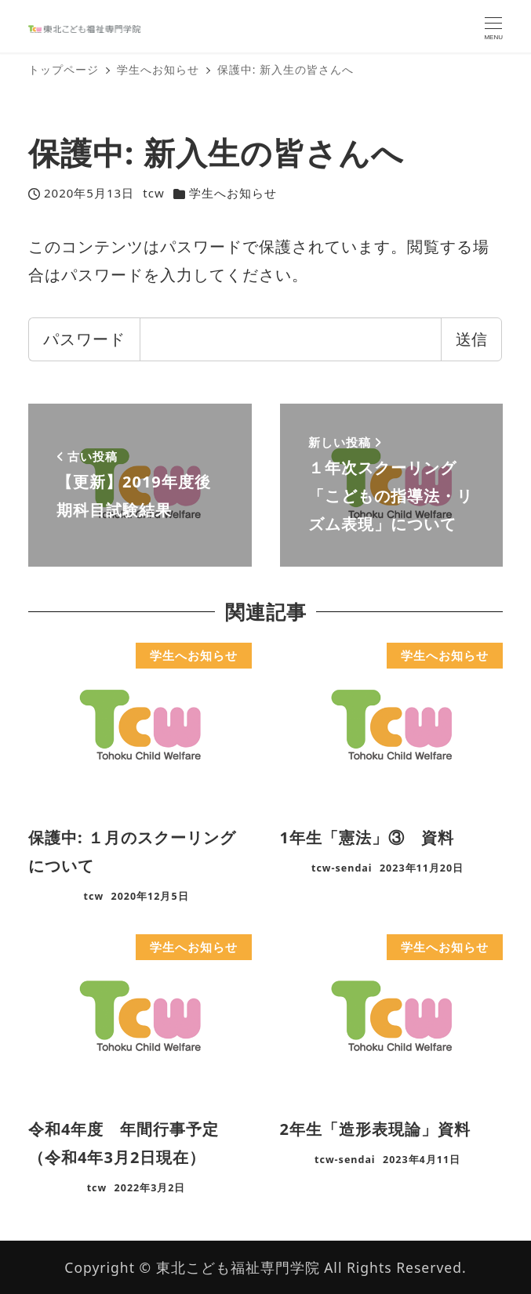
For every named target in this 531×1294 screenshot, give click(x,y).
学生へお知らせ (233, 193)
